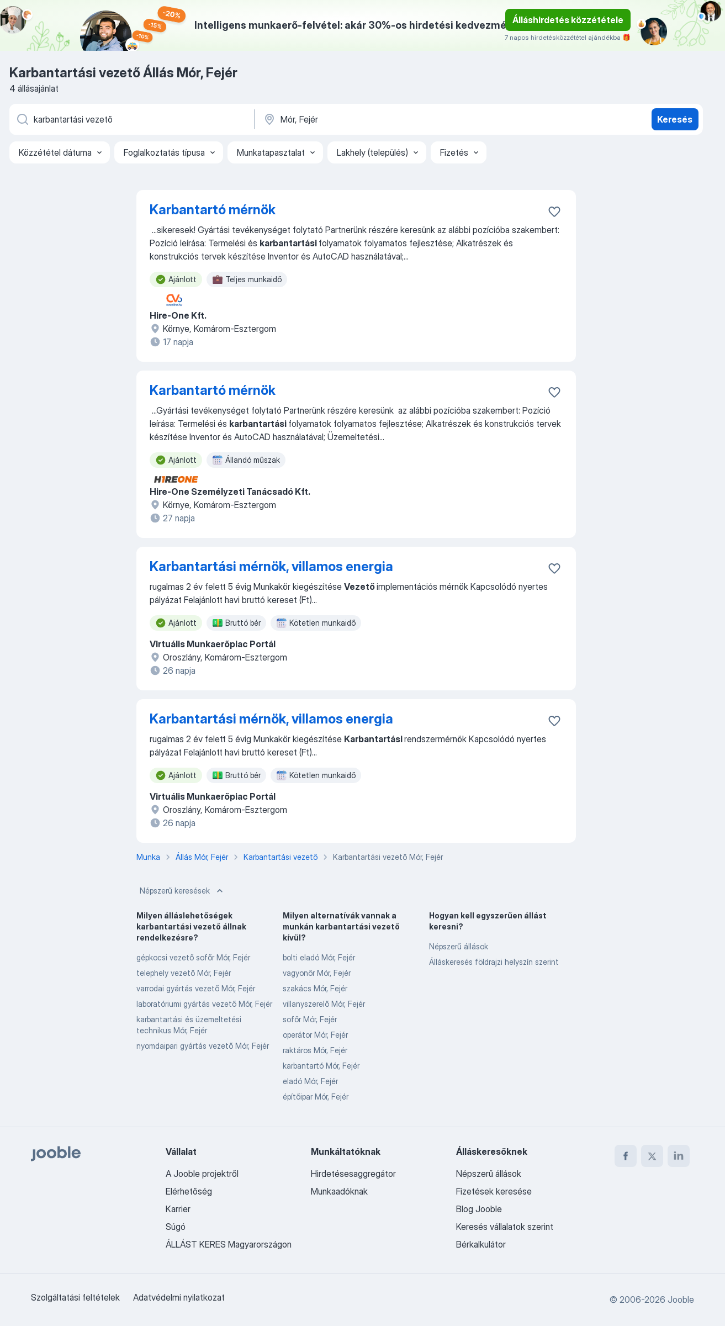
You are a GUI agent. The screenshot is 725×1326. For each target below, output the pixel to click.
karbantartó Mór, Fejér (321, 1065)
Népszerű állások (458, 946)
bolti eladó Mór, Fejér (319, 957)
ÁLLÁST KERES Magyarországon (229, 1244)
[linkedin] (679, 1156)
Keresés (674, 119)
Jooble (681, 1299)
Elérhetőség (189, 1191)
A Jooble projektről (202, 1173)
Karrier (178, 1208)
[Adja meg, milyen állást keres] (130, 119)
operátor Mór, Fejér (315, 1034)
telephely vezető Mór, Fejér (183, 973)
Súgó (176, 1226)
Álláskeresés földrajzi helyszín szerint (494, 961)
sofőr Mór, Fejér (310, 1019)
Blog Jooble (479, 1208)
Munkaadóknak (339, 1191)
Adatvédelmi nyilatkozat (179, 1297)
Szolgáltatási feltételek (75, 1297)
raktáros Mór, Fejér (315, 1050)
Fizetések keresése (494, 1191)
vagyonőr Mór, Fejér (317, 973)
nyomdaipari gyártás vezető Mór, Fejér (202, 1045)
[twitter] (652, 1156)
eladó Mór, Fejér (310, 1081)
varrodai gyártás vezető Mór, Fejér (195, 988)
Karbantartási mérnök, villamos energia (271, 566)
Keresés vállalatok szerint (504, 1226)
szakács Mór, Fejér (315, 988)
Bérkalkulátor (481, 1244)
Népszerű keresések (182, 890)
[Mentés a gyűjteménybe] (554, 211)
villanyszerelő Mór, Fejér (324, 1003)
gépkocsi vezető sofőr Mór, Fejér (193, 957)
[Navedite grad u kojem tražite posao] (377, 119)
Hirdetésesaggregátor (353, 1173)
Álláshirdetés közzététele (567, 19)
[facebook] (626, 1156)
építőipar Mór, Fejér (315, 1096)
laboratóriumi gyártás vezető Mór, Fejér (204, 1003)
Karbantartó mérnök (213, 210)
